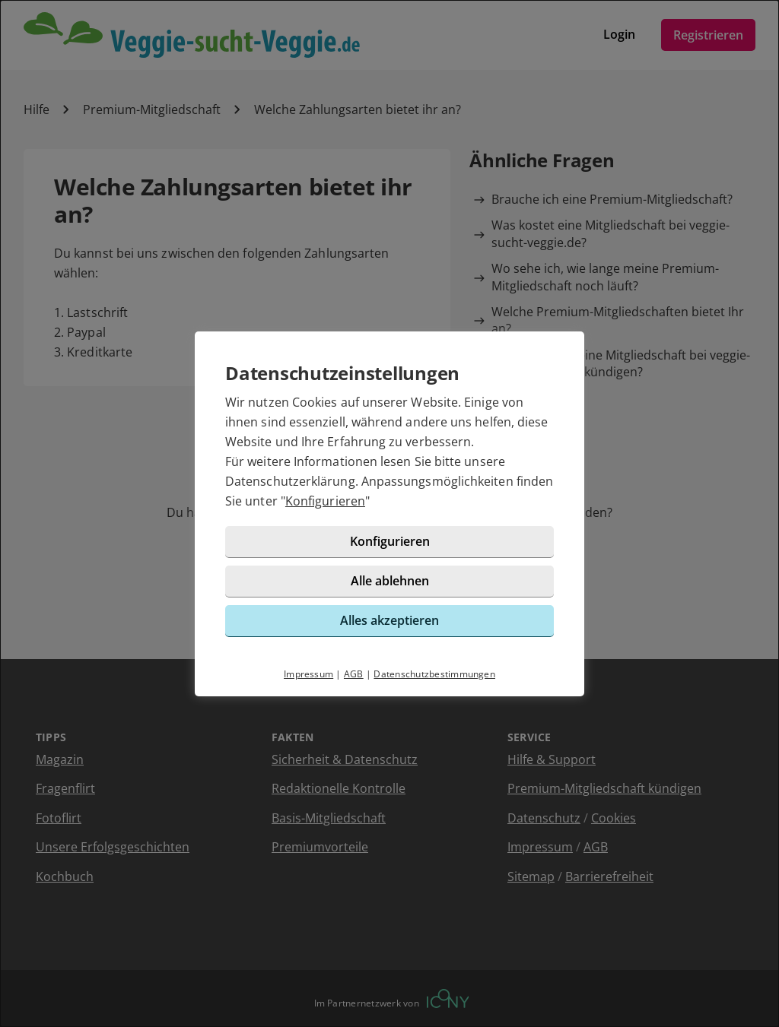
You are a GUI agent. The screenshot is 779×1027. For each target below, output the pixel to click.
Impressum (308, 673)
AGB (354, 673)
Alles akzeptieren (389, 620)
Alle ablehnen (390, 580)
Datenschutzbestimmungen (434, 673)
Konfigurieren (325, 501)
